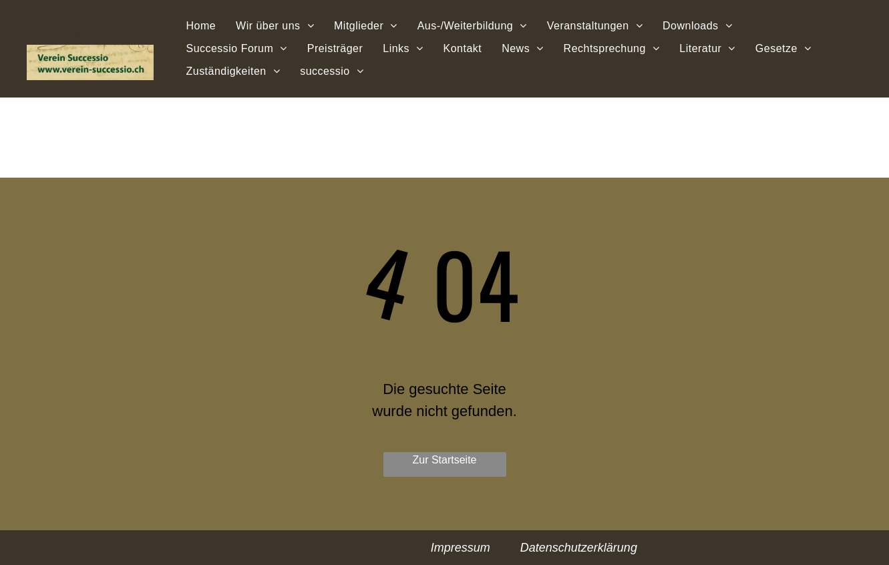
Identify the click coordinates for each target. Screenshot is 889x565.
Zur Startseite (444, 459)
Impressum (460, 547)
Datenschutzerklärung (578, 547)
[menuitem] (201, 25)
